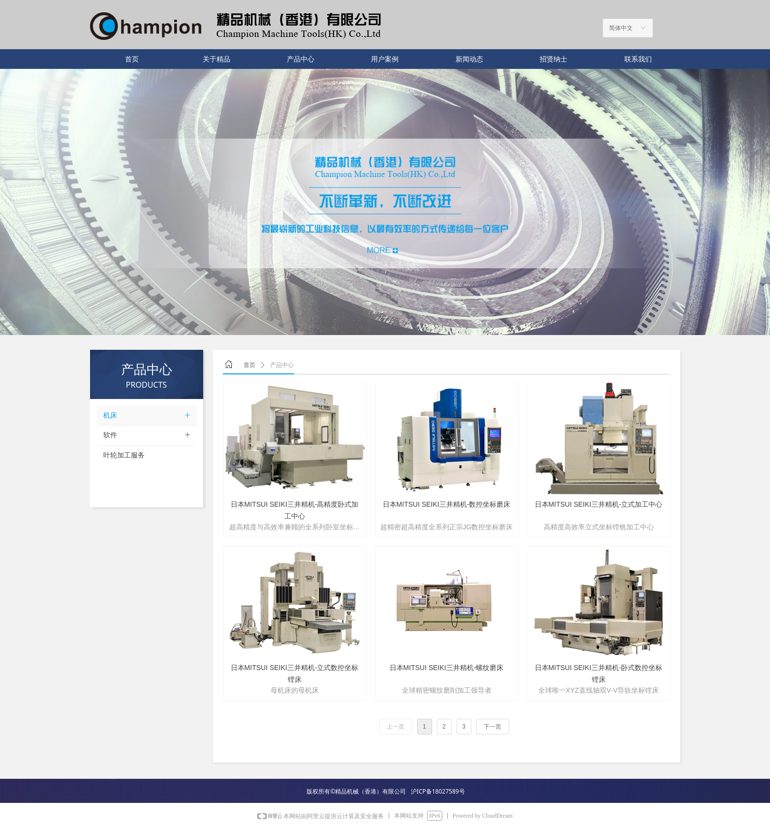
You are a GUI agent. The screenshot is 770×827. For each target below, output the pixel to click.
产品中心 (282, 365)
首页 (249, 365)
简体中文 (621, 28)
